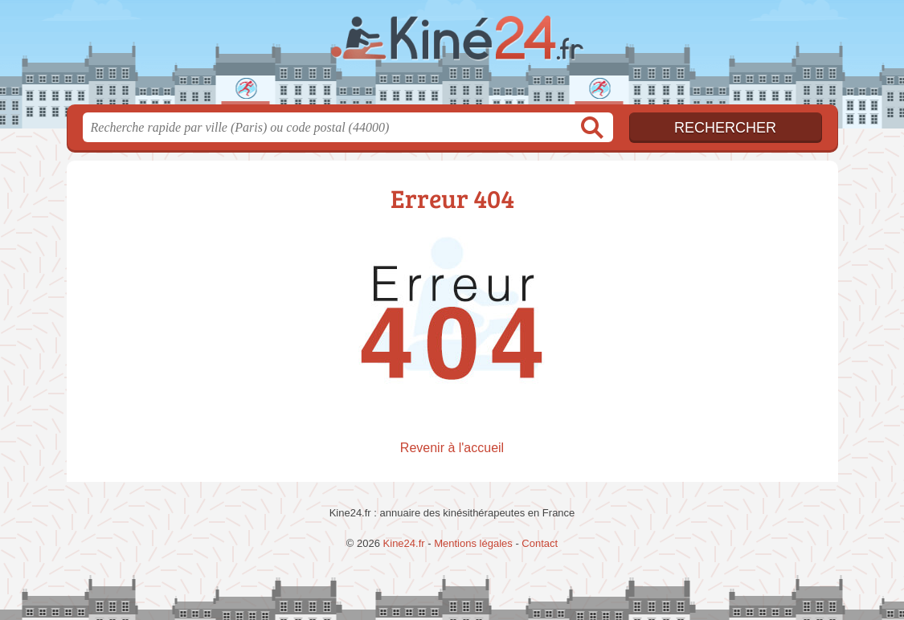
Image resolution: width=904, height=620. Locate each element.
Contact (540, 543)
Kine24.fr (452, 57)
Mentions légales (473, 543)
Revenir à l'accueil (452, 448)
